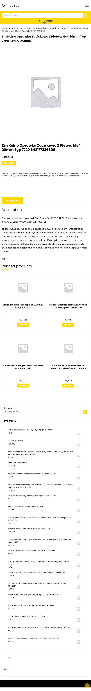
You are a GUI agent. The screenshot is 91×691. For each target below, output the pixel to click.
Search (8, 408)
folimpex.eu (10, 6)
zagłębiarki (74, 176)
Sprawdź (9, 163)
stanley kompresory (58, 176)
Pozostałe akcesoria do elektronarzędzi (61, 173)
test (9, 657)
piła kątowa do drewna (19, 176)
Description (11, 200)
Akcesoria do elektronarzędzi (27, 173)
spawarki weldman (39, 176)
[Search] (85, 412)
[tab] (12, 200)
